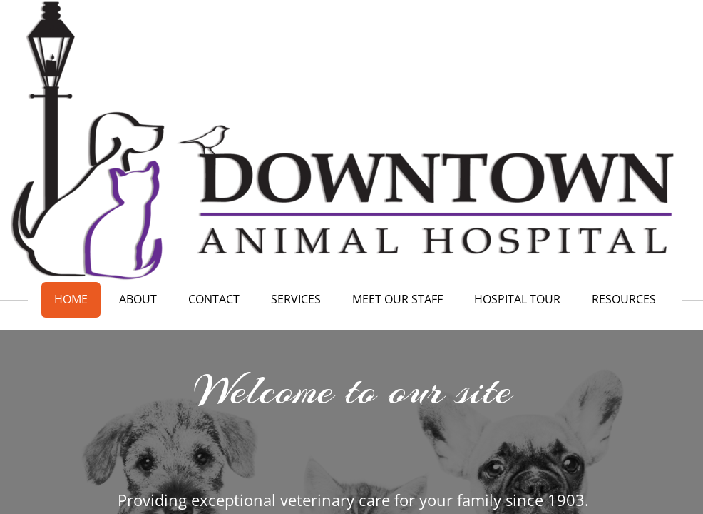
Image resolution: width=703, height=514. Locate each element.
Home (71, 299)
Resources (624, 299)
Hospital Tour (517, 299)
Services (296, 299)
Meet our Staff (397, 299)
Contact (214, 299)
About (138, 299)
